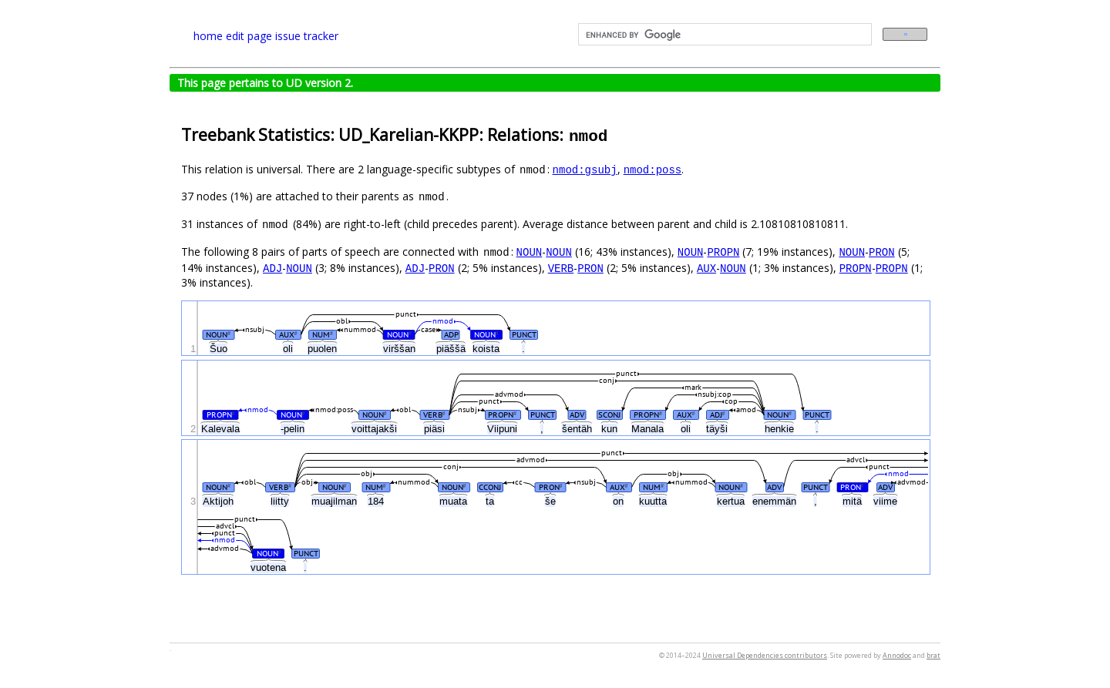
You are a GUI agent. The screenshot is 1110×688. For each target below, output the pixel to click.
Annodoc (897, 655)
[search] (723, 35)
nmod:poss (653, 169)
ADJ (272, 267)
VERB (561, 267)
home (208, 36)
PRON (882, 251)
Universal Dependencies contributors (764, 655)
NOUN (529, 251)
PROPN (723, 251)
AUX (706, 267)
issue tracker (306, 36)
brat (933, 655)
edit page (249, 36)
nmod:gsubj (585, 169)
